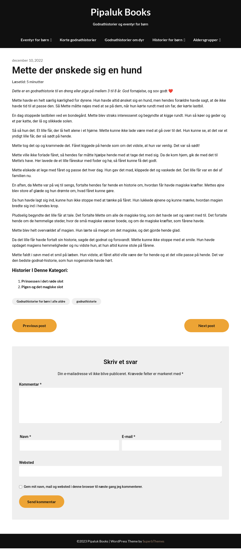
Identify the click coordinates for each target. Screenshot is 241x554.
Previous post (34, 325)
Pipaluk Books (121, 12)
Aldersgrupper (205, 39)
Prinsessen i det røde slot (42, 281)
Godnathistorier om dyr (124, 39)
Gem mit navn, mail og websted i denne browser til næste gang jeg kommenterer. (83, 492)
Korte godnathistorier (78, 39)
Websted (26, 468)
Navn (25, 442)
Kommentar (30, 384)
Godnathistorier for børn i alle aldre (41, 301)
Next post (206, 325)
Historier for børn (167, 39)
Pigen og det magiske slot (42, 286)
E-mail (128, 442)
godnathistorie (86, 301)
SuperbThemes (153, 547)
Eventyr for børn (35, 39)
